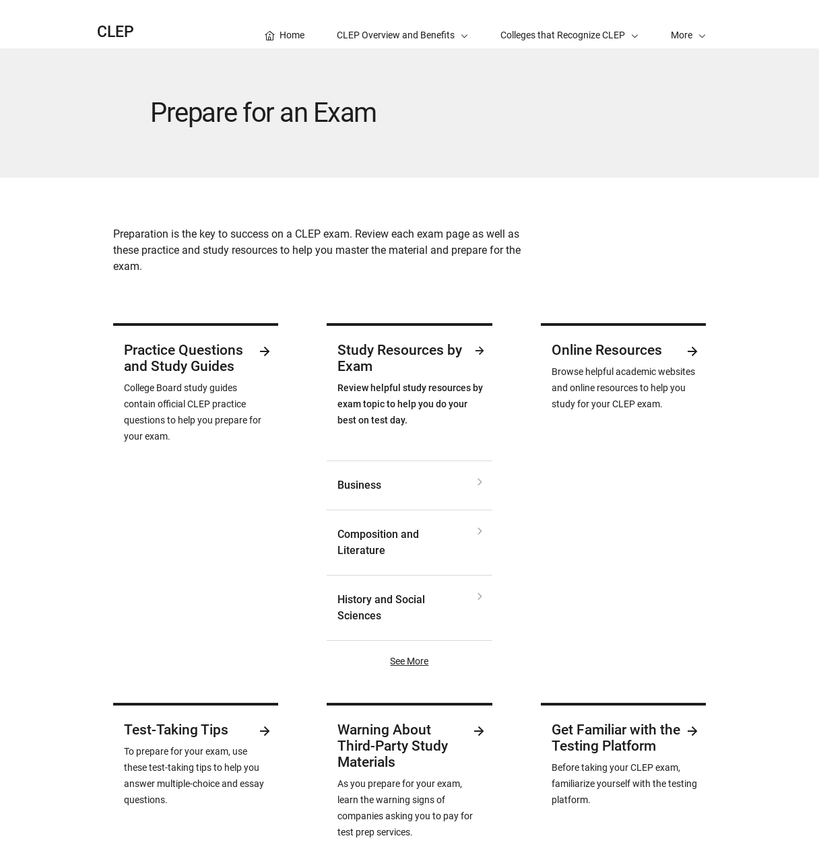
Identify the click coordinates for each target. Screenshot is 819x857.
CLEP (115, 32)
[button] (688, 24)
